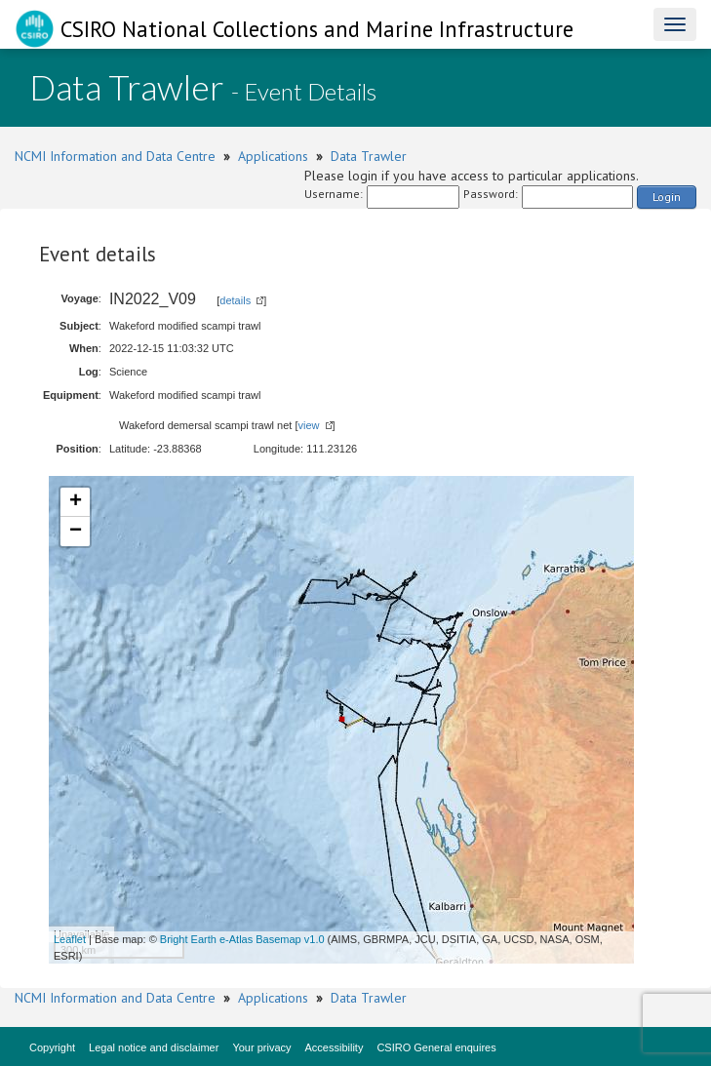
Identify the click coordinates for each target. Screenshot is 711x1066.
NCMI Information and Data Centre (115, 156)
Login (666, 196)
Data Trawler (369, 156)
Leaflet (70, 939)
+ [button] (75, 502)
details (235, 300)
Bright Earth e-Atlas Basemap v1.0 (242, 939)
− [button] (75, 531)
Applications (273, 156)
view (309, 425)
